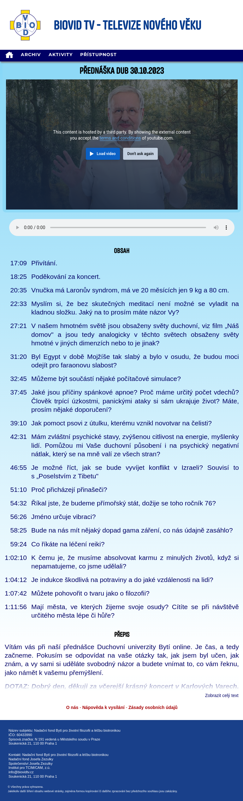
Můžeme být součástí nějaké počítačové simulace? (106, 378)
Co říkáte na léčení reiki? (67, 544)
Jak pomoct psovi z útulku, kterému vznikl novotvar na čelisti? (121, 423)
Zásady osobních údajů (153, 707)
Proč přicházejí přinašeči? (69, 489)
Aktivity (61, 54)
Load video (106, 154)
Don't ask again (140, 154)
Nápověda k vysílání (103, 707)
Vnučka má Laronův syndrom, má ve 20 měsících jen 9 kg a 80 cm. (130, 290)
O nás (72, 707)
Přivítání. (44, 263)
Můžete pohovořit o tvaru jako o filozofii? (90, 593)
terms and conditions (120, 138)
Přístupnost (98, 54)
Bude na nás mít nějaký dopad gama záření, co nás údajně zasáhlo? (132, 530)
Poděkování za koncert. (65, 276)
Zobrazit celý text (222, 695)
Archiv (31, 54)
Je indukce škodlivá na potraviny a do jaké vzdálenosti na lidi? (122, 579)
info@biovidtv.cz (21, 772)
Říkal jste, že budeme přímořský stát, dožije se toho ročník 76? (123, 503)
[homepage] (9, 56)
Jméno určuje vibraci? (63, 516)
